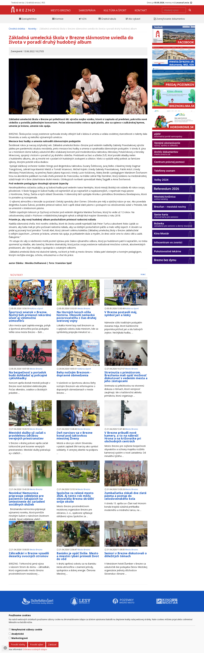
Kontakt (141, 10)
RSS (43, 2)
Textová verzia (17, 2)
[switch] (10, 629)
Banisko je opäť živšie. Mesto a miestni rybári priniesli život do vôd (78, 556)
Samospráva (87, 10)
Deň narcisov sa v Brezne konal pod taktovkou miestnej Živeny (74, 435)
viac (143, 274)
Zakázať (52, 644)
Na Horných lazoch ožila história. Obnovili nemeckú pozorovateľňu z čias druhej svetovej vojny (76, 316)
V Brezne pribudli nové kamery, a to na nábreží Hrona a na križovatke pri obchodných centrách (122, 437)
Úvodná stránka (17, 28)
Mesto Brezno (61, 10)
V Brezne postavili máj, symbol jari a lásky (120, 313)
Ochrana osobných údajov (35, 649)
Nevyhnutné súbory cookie (26, 629)
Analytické (17, 633)
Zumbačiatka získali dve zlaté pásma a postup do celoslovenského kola (125, 496)
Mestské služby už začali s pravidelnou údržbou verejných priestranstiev (27, 435)
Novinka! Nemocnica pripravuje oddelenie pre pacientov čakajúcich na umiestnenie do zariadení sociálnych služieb (27, 498)
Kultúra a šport (115, 10)
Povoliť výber (36, 644)
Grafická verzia (33, 2)
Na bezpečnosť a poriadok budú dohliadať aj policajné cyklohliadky (28, 375)
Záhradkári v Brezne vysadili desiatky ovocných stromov (29, 554)
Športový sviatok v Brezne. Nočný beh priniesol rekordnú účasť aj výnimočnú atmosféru (30, 316)
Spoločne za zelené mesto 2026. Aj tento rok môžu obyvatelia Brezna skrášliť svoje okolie (75, 497)
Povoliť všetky (18, 644)
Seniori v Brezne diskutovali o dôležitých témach (125, 554)
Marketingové (19, 638)
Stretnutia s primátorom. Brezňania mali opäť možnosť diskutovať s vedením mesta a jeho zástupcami (125, 376)
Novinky (32, 28)
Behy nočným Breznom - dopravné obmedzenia (74, 373)
